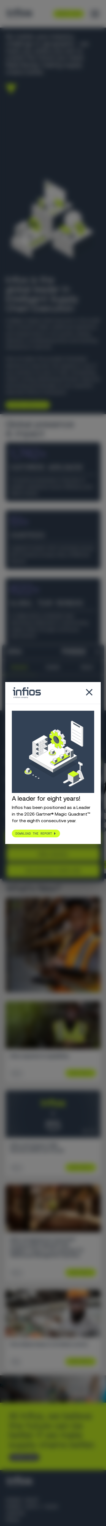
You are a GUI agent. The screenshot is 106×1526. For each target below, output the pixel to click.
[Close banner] (98, 652)
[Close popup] (89, 693)
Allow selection (53, 854)
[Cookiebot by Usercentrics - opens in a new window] (64, 652)
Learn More (78, 1073)
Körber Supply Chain (32, 1506)
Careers (15, 1513)
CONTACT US (22, 1457)
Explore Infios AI (25, 405)
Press (12, 1520)
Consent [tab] (19, 667)
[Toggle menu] (94, 14)
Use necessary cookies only (52, 870)
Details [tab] (53, 667)
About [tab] (87, 667)
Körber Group (22, 1500)
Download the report (33, 833)
